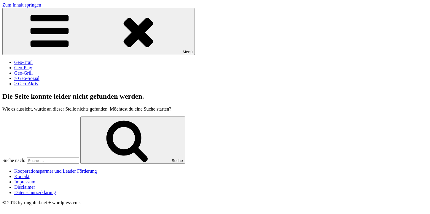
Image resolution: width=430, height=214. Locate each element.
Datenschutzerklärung (35, 192)
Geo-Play (23, 67)
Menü (98, 31)
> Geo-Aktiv (26, 83)
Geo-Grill (23, 72)
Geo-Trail (23, 62)
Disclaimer (24, 187)
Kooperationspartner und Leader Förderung (55, 171)
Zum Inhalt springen (21, 4)
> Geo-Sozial (26, 78)
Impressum (24, 181)
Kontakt (22, 176)
